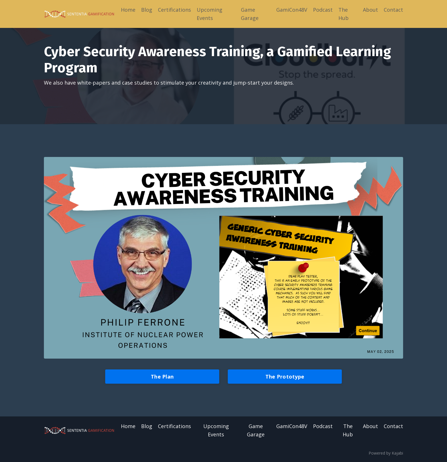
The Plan (162, 376)
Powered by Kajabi (386, 453)
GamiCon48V (291, 9)
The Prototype (284, 376)
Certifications (174, 9)
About (370, 9)
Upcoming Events (209, 13)
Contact (393, 9)
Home (128, 9)
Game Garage (250, 13)
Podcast (323, 9)
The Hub (343, 13)
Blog (146, 9)
